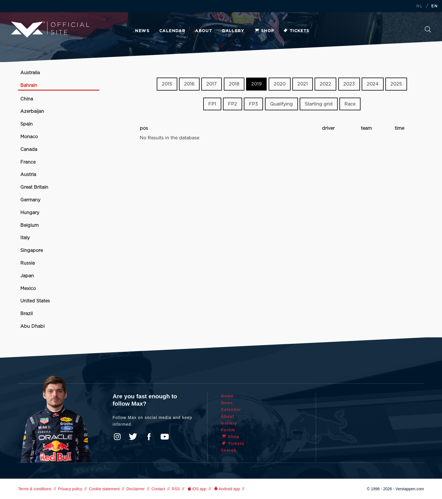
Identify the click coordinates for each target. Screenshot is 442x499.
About (203, 31)
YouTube (164, 436)
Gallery (233, 31)
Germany (30, 200)
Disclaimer (135, 489)
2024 (373, 84)
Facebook (148, 436)
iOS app (196, 489)
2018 (234, 84)
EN (434, 6)
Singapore (31, 250)
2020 (280, 84)
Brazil (26, 313)
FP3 (253, 104)
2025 (396, 84)
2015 (167, 84)
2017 (211, 84)
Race (349, 104)
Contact (158, 489)
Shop (264, 31)
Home (227, 396)
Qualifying (281, 104)
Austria (28, 174)
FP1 (212, 104)
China (26, 99)
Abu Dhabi (32, 326)
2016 (189, 84)
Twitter (133, 436)
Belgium (29, 225)
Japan (27, 276)
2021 (302, 84)
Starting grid (319, 104)
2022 (325, 84)
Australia (30, 73)
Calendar (172, 31)
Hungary (29, 212)
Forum (228, 430)
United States (35, 301)
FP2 (232, 104)
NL (419, 6)
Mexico (28, 288)
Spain (26, 124)
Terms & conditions (34, 489)
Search (428, 29)
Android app (226, 489)
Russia (27, 263)
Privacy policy (70, 489)
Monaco (29, 137)
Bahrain (28, 85)
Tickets (296, 31)
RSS (176, 489)
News (142, 31)
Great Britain (34, 187)
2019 (256, 84)
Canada (28, 149)
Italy (25, 238)
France (28, 162)
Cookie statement (104, 489)
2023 (349, 84)
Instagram (117, 436)
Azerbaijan (32, 111)
